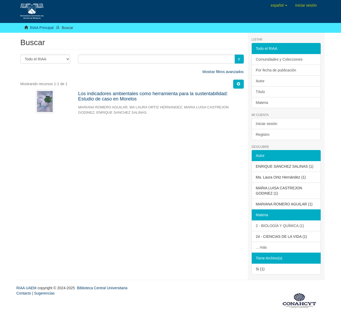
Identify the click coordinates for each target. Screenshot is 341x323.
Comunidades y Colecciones (279, 59)
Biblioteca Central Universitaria (102, 288)
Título (260, 92)
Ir (239, 59)
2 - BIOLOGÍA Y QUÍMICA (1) (280, 226)
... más (261, 247)
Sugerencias (44, 293)
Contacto (23, 293)
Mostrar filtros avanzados (222, 72)
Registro (263, 134)
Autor (260, 81)
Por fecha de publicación (276, 70)
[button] (279, 5)
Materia (262, 102)
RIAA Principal (41, 28)
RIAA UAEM (26, 288)
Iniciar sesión (266, 124)
